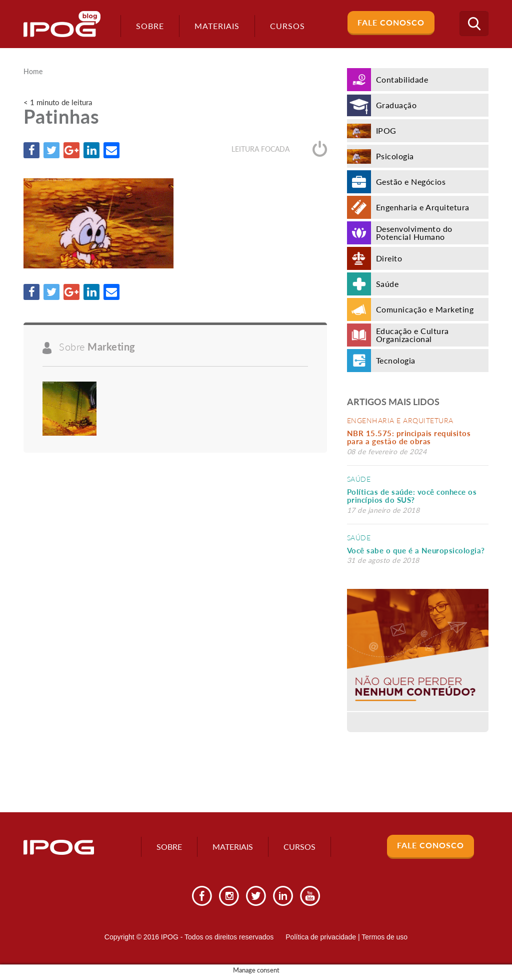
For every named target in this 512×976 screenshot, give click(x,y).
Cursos (300, 846)
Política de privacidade (321, 937)
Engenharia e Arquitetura (400, 420)
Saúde (359, 479)
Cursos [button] (287, 26)
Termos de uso (385, 937)
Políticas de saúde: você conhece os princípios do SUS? (412, 496)
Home (33, 71)
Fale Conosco (391, 22)
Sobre (150, 26)
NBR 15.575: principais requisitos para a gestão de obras (409, 437)
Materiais (217, 26)
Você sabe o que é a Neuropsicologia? (416, 550)
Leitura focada (279, 149)
